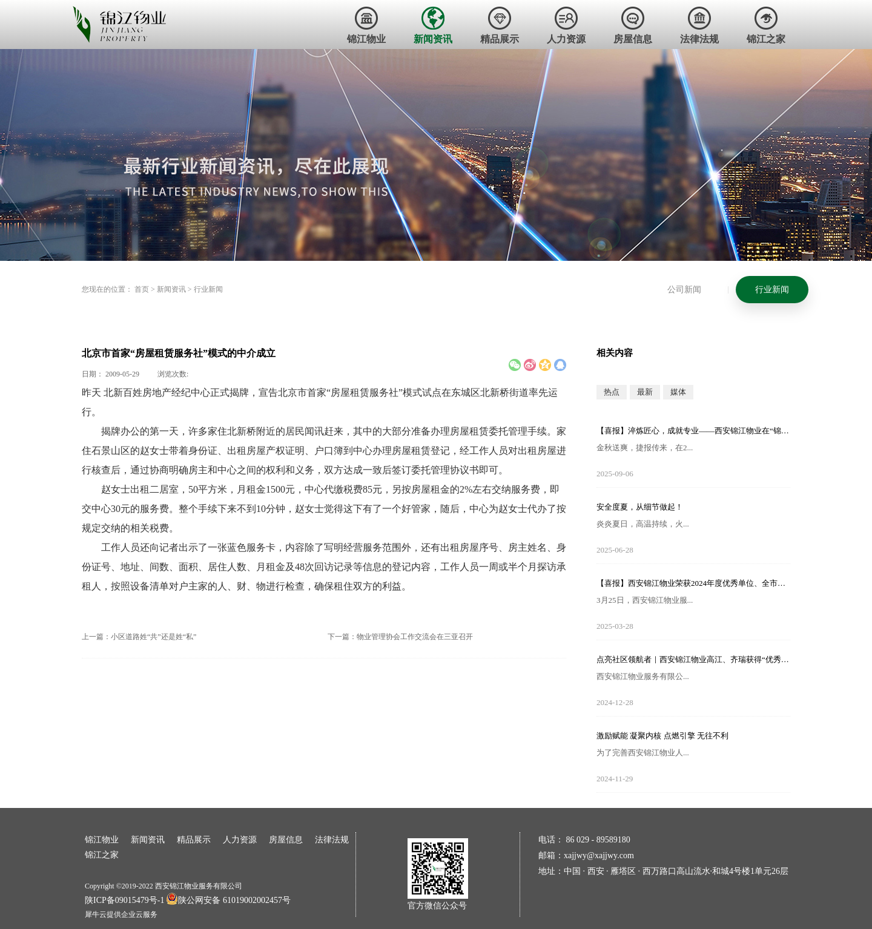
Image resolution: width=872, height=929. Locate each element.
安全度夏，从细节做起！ (639, 507)
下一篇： (400, 636)
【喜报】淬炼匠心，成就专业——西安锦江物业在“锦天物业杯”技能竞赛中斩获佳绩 (693, 431)
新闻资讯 (171, 289)
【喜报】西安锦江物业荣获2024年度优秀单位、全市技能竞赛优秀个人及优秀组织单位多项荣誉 (693, 583)
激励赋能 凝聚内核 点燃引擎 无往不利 (662, 736)
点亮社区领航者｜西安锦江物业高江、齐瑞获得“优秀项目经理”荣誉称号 (693, 659)
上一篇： (139, 636)
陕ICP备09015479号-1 (124, 900)
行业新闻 (208, 289)
